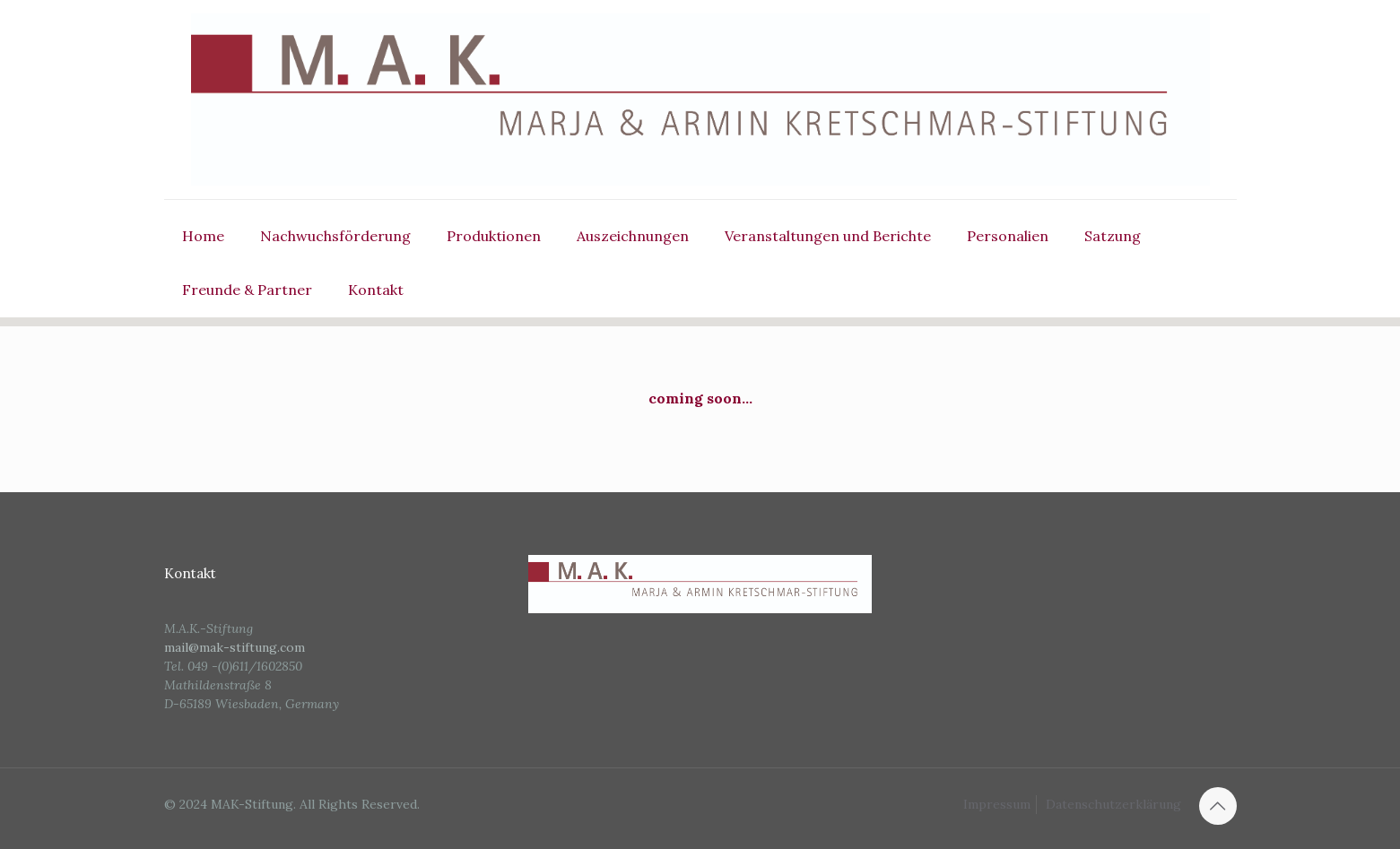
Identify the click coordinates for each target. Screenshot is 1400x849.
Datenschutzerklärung (1113, 804)
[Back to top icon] (1218, 806)
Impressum (996, 804)
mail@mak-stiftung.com (234, 647)
